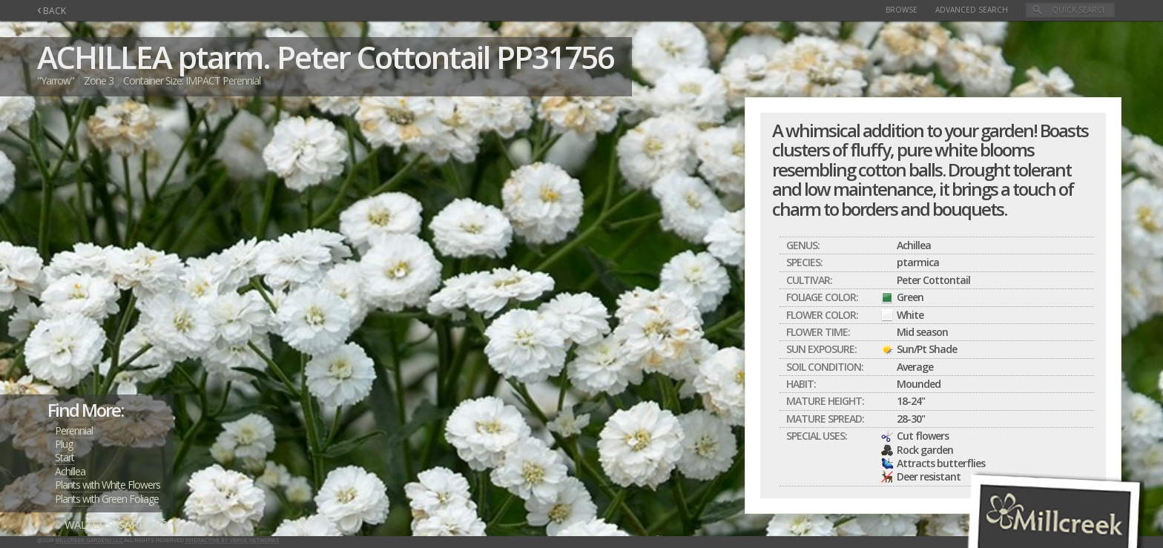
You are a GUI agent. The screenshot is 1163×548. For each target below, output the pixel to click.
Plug (64, 444)
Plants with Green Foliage (107, 499)
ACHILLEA (104, 57)
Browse (901, 9)
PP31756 (554, 57)
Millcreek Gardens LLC (89, 540)
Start (64, 457)
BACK (51, 10)
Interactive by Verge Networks (232, 540)
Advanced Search (971, 9)
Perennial (74, 430)
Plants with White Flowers (107, 485)
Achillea (70, 471)
